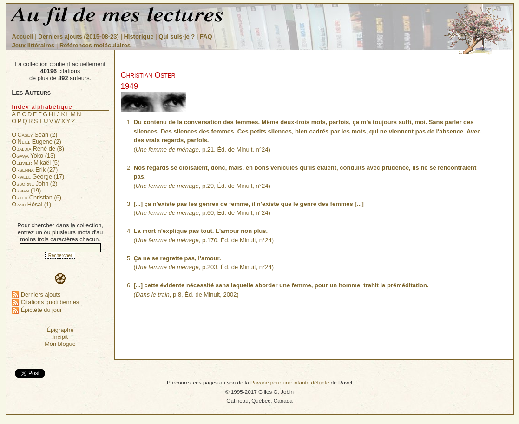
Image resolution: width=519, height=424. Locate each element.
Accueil (22, 36)
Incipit (60, 336)
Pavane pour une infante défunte (289, 382)
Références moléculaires (95, 45)
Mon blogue (60, 343)
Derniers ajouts (36, 294)
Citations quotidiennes (45, 301)
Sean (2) (34, 134)
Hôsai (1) (31, 204)
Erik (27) (35, 169)
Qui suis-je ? (176, 36)
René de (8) (38, 148)
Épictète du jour (37, 309)
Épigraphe (59, 329)
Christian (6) (36, 197)
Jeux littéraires (33, 45)
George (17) (38, 176)
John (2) (34, 183)
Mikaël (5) (35, 162)
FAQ (206, 36)
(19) (26, 190)
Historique (138, 36)
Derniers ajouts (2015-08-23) (79, 36)
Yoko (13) (33, 155)
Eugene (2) (36, 141)
